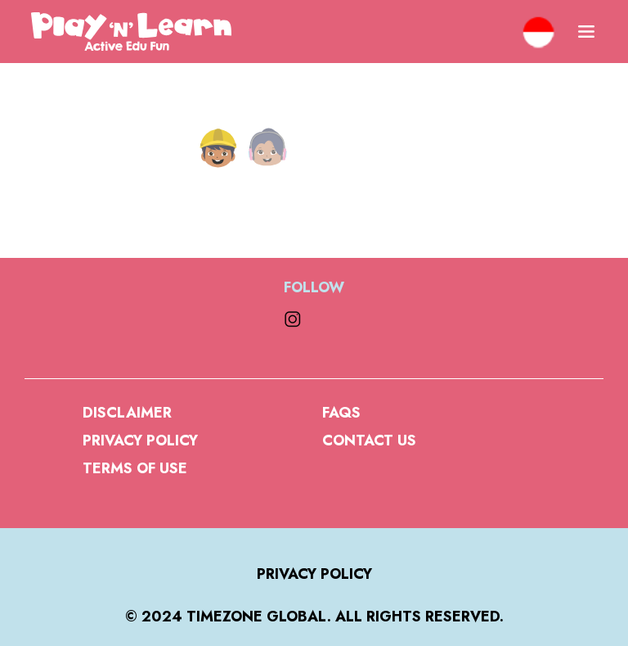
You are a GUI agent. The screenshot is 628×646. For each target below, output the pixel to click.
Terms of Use (135, 468)
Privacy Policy (140, 440)
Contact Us (369, 440)
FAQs (341, 412)
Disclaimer (127, 412)
